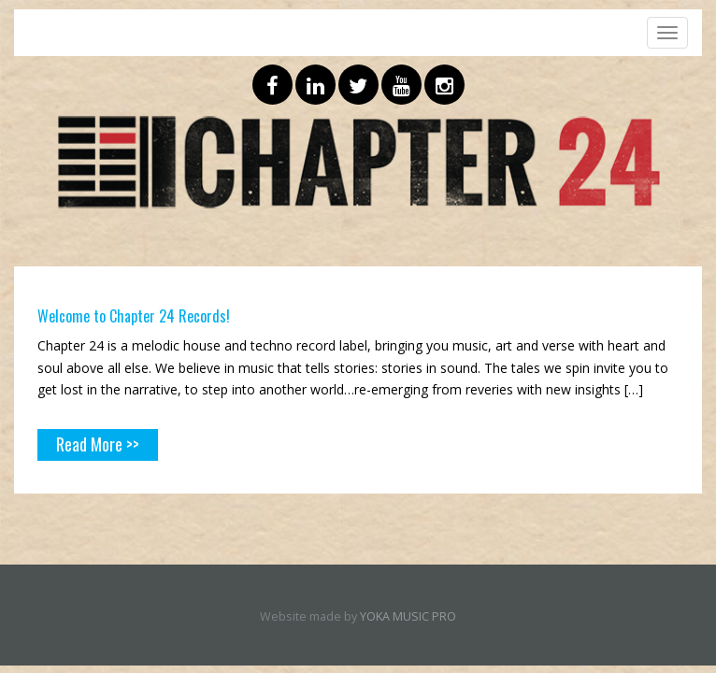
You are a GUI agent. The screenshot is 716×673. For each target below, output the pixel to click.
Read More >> (97, 444)
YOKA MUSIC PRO (408, 616)
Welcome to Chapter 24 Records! (133, 316)
